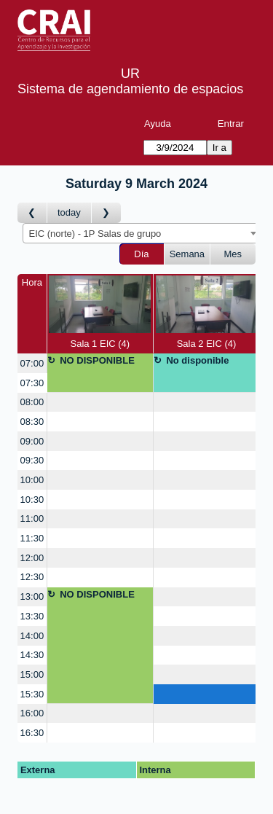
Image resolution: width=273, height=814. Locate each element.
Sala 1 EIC (100, 312)
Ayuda (157, 123)
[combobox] (142, 233)
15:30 (32, 694)
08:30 (32, 421)
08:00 (32, 401)
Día (141, 253)
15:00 (32, 674)
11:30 (32, 538)
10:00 (32, 479)
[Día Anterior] (32, 213)
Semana (187, 253)
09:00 (32, 441)
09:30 (32, 460)
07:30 (32, 382)
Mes (233, 253)
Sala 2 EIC (207, 312)
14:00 (32, 635)
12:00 (32, 557)
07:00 (32, 363)
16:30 (32, 732)
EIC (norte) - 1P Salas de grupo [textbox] (95, 233)
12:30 (32, 576)
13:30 (32, 616)
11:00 (32, 518)
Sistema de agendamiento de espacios (130, 89)
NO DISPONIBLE (97, 360)
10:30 (32, 499)
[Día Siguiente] (106, 213)
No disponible (197, 360)
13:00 (32, 596)
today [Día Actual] (69, 212)
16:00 (32, 713)
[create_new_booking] (100, 402)
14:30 (32, 654)
